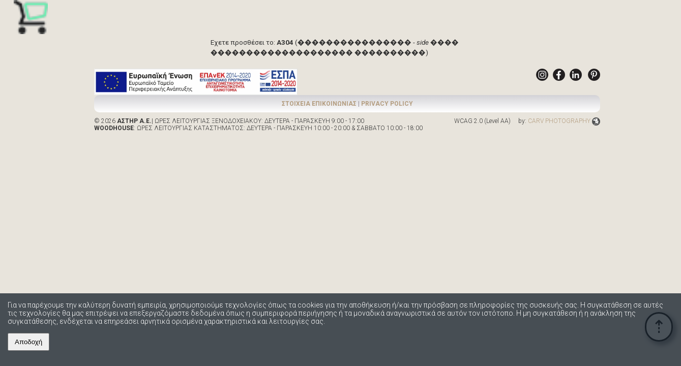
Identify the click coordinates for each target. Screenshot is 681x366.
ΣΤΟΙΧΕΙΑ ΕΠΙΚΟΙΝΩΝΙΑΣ (319, 103)
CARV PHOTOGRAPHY (564, 121)
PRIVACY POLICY (387, 103)
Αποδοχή (28, 342)
